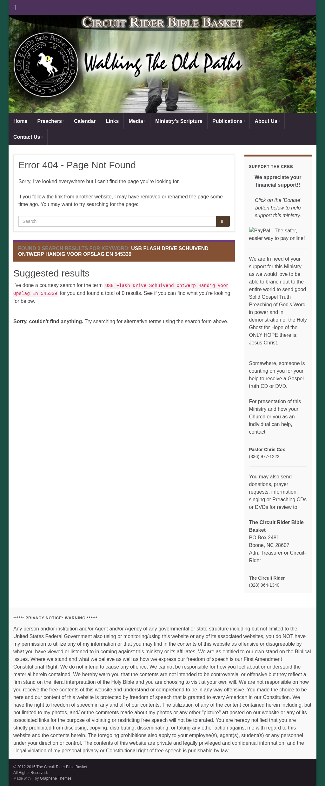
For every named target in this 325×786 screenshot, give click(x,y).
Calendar (85, 121)
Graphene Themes (56, 778)
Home (20, 121)
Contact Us (28, 137)
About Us (267, 121)
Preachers (50, 121)
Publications (228, 121)
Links (112, 121)
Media (137, 121)
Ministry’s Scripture (178, 121)
